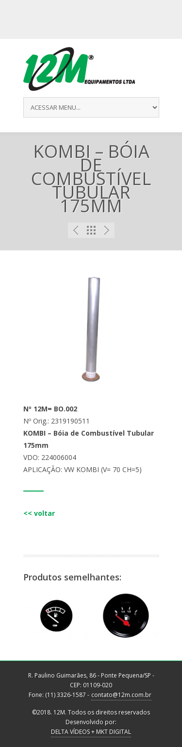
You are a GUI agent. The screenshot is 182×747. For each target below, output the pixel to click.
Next (107, 230)
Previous (75, 230)
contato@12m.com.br (121, 695)
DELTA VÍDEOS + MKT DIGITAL (91, 732)
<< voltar (39, 513)
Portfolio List (91, 230)
